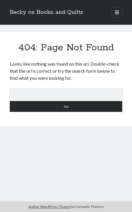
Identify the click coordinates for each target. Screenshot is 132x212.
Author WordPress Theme (49, 206)
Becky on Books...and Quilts (46, 12)
